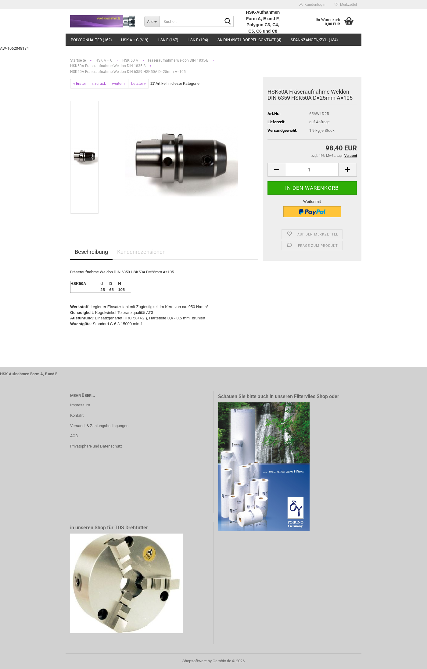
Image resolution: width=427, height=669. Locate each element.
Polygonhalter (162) (91, 40)
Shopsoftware (194, 661)
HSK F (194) (198, 40)
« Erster (79, 83)
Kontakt (77, 415)
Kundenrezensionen (141, 252)
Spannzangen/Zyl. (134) (314, 40)
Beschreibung (91, 252)
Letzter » (138, 83)
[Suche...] (152, 21)
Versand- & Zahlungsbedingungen (99, 425)
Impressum (80, 405)
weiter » (118, 83)
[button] (276, 170)
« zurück (99, 83)
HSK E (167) (168, 40)
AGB (74, 435)
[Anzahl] (312, 170)
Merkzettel (346, 4)
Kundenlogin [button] (312, 4)
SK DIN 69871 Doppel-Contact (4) (249, 40)
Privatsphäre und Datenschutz (96, 446)
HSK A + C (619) (135, 40)
